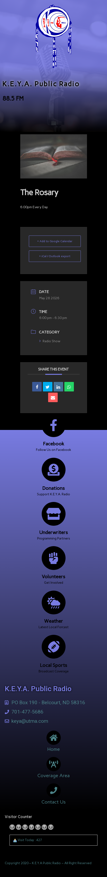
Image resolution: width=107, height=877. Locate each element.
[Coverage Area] (53, 764)
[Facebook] (54, 425)
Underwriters (53, 532)
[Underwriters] (54, 514)
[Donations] (54, 470)
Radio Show (49, 341)
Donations (53, 488)
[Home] (53, 738)
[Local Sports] (54, 647)
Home (53, 749)
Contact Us (53, 802)
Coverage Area (53, 775)
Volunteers (53, 576)
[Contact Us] (53, 790)
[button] (53, 123)
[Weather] (54, 602)
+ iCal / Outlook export (54, 256)
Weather (53, 621)
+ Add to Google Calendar (54, 241)
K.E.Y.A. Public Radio (41, 84)
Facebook (53, 444)
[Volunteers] (54, 558)
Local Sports (53, 665)
